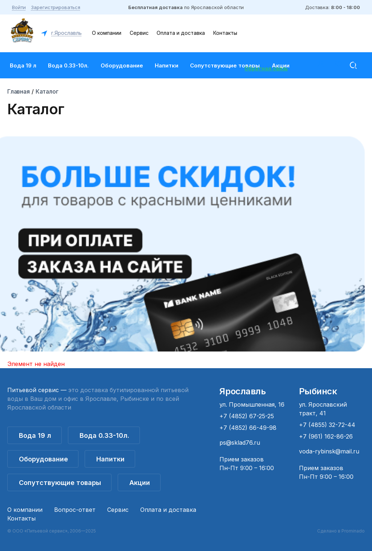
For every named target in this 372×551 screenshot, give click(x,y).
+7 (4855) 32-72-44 (327, 424)
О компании (106, 33)
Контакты (225, 33)
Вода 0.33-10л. (68, 65)
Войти (19, 7)
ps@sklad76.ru (239, 442)
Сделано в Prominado (341, 531)
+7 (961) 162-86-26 (326, 436)
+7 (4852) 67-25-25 (246, 416)
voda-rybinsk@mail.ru (329, 451)
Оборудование (122, 65)
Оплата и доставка (181, 33)
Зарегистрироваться (55, 7)
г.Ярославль (65, 33)
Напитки (166, 65)
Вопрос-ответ (75, 509)
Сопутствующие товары (225, 65)
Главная (18, 91)
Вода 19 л (23, 65)
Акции (139, 482)
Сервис (139, 33)
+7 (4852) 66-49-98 (247, 427)
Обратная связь (266, 68)
